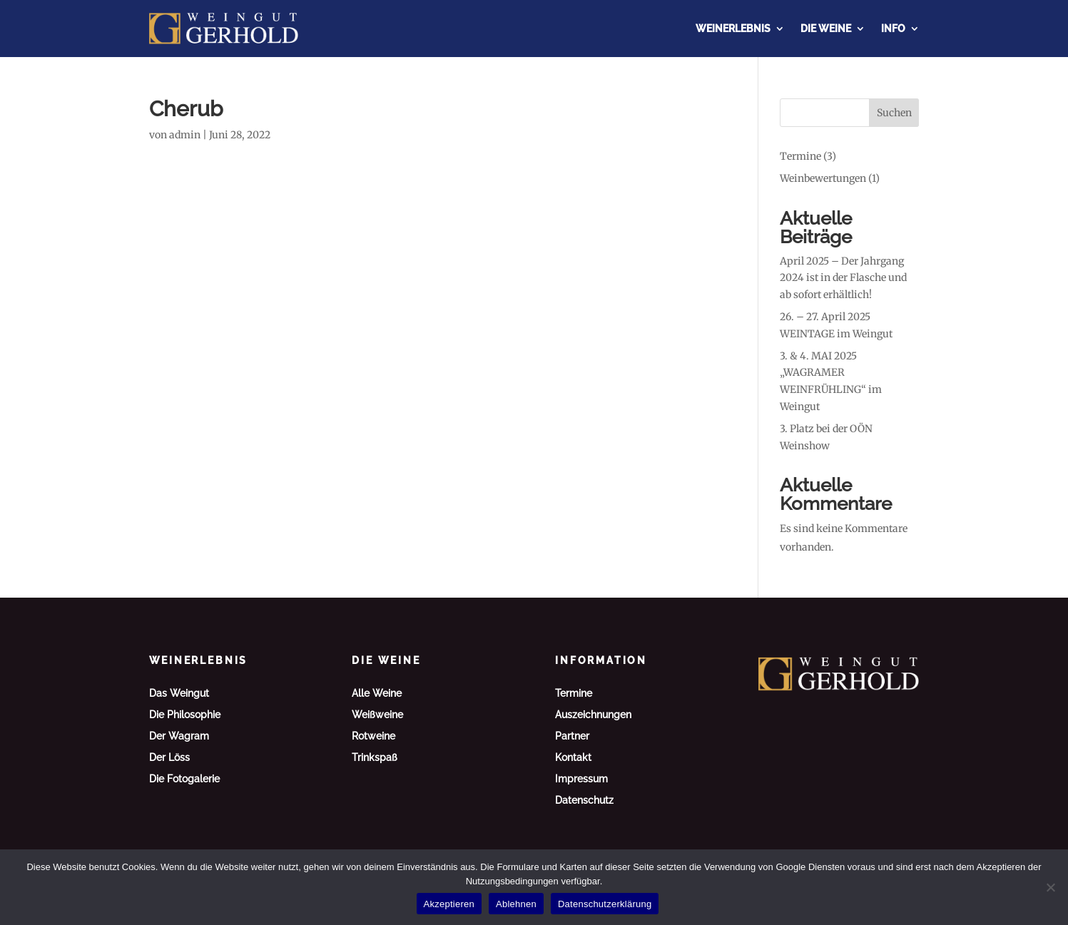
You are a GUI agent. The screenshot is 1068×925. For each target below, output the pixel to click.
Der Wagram (179, 736)
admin (184, 134)
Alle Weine (377, 693)
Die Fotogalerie (184, 779)
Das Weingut (179, 693)
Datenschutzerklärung (604, 904)
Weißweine (377, 715)
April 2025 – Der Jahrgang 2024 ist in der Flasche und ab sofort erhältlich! (843, 278)
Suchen (894, 112)
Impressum (581, 779)
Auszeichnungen (593, 715)
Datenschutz (584, 800)
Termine (800, 156)
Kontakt (573, 757)
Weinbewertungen (823, 178)
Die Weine (825, 28)
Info (893, 28)
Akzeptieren (449, 904)
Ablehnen (516, 904)
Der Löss (169, 757)
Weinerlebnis (733, 28)
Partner (572, 736)
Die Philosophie (184, 715)
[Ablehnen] (1050, 887)
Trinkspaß (374, 757)
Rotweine (373, 736)
